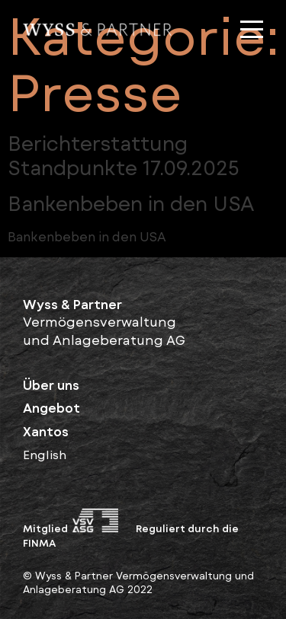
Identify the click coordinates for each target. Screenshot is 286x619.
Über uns (51, 384)
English (44, 454)
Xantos (46, 431)
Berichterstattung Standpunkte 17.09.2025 (123, 155)
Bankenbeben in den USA (131, 203)
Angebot (51, 407)
